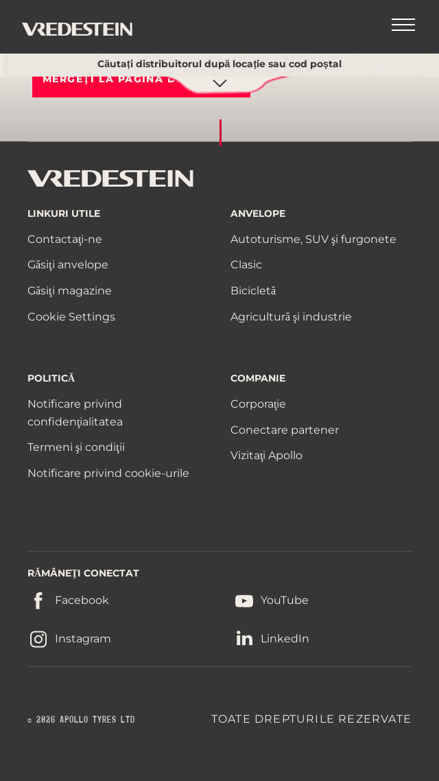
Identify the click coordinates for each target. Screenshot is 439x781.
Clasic (246, 264)
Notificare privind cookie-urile (108, 473)
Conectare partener (284, 429)
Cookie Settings (71, 317)
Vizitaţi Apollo (266, 455)
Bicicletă (253, 290)
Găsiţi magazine (69, 290)
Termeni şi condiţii (76, 447)
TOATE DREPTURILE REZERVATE (311, 718)
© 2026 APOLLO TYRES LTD (81, 720)
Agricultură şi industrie (291, 316)
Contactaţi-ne (64, 239)
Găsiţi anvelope (67, 264)
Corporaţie (258, 403)
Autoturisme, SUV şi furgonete (313, 239)
